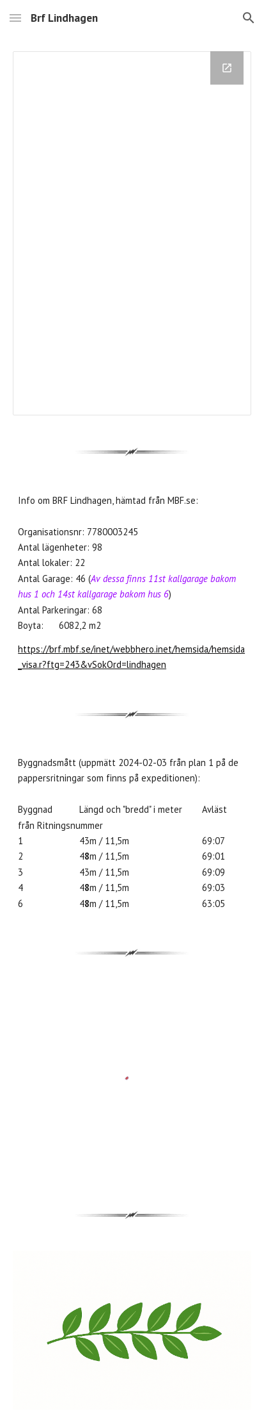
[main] (132, 583)
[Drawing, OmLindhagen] (132, 233)
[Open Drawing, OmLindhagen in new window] (227, 68)
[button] (15, 17)
